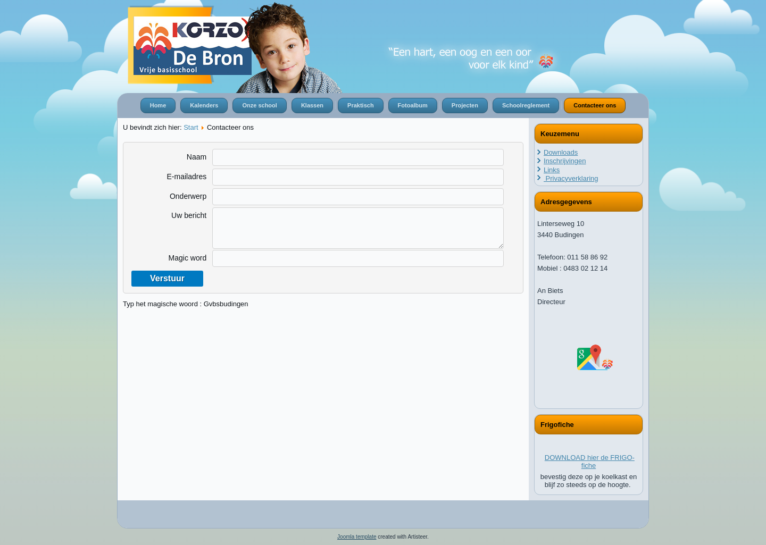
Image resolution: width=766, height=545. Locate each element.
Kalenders (204, 105)
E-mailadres (186, 176)
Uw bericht (188, 215)
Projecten (465, 105)
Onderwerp (188, 196)
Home (158, 105)
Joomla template (356, 537)
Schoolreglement (525, 105)
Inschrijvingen (565, 161)
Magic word (188, 258)
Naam (196, 157)
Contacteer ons (594, 105)
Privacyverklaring (571, 178)
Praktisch (360, 105)
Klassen (312, 105)
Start (191, 127)
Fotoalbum (413, 105)
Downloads (561, 152)
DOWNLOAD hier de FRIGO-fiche (590, 461)
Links (552, 170)
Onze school (259, 105)
